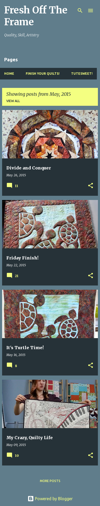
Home (9, 73)
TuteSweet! (82, 73)
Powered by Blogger (50, 498)
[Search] (80, 10)
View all (13, 101)
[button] (90, 185)
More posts (50, 481)
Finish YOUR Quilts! (43, 73)
